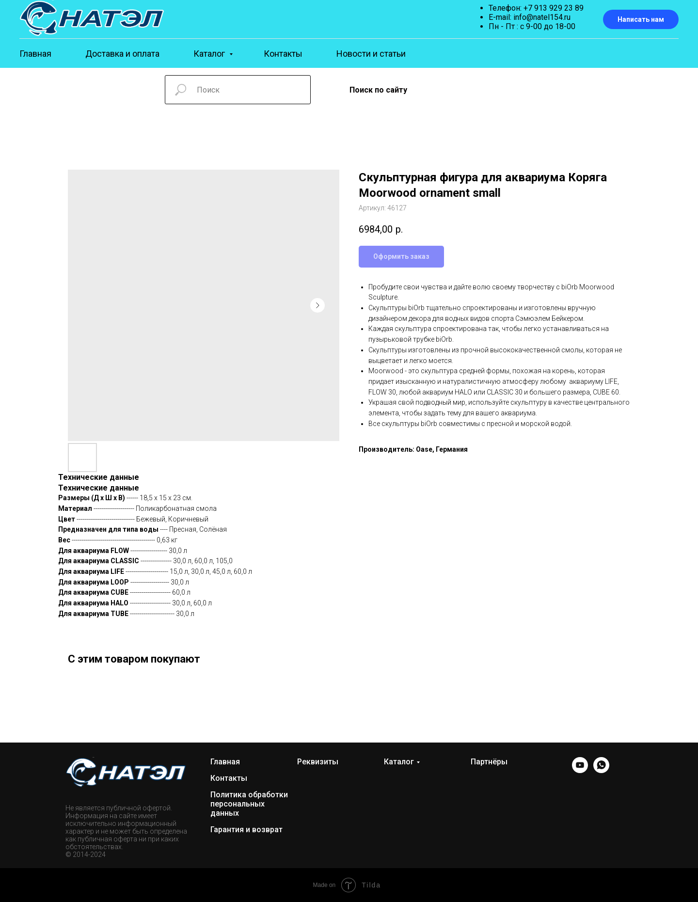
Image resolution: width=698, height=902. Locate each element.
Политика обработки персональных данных (249, 804)
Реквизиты (317, 761)
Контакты (283, 53)
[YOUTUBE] (580, 770)
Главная (35, 53)
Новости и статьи (371, 53)
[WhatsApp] (601, 770)
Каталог (210, 53)
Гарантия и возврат (246, 829)
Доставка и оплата (122, 53)
